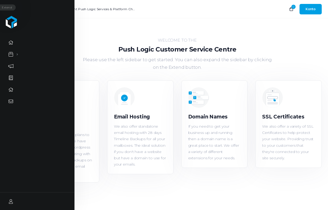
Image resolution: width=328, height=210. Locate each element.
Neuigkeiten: (45, 9)
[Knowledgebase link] (11, 78)
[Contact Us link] (11, 101)
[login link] (311, 9)
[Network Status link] (11, 89)
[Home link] (11, 42)
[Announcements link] (11, 66)
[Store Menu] (11, 54)
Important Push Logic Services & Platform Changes (98, 9)
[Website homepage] (12, 22)
